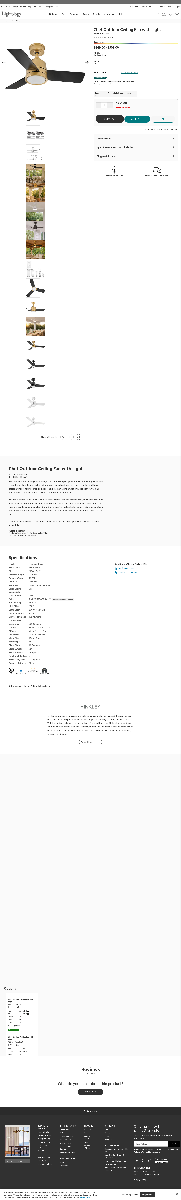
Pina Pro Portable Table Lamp (116, 1161)
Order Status (42, 1151)
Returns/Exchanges (45, 1136)
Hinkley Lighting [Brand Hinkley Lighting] (102, 33)
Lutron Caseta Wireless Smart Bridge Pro (115, 1169)
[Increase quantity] (110, 105)
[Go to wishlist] (170, 13)
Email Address (141, 1144)
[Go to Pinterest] (63, 439)
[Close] (177, 1194)
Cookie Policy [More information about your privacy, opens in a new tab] (85, 1197)
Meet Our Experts (87, 1138)
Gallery (107, 1133)
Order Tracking (148, 7)
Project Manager (66, 1136)
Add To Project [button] (154, 119)
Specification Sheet (126, 568)
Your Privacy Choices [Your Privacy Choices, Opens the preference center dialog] (130, 1194)
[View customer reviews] (162, 1161)
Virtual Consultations (68, 1133)
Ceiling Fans (19, 21)
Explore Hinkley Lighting (90, 742)
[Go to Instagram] (150, 1161)
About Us (87, 1130)
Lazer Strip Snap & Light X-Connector (114, 1157)
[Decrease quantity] (99, 105)
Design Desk (64, 1130)
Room (86, 14)
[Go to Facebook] (137, 1161)
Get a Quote (42, 1161)
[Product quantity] (104, 105)
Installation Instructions (128, 572)
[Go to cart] (177, 13)
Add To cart (13, 1030)
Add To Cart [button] (118, 119)
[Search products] (157, 13)
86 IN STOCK (100, 72)
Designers (108, 1140)
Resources (64, 1166)
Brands (96, 14)
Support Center (34, 7)
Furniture (75, 14)
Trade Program (164, 7)
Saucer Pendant (110, 1165)
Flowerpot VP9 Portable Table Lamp (116, 1151)
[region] (90, 1194)
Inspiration (109, 14)
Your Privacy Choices (42, 1147)
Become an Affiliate (88, 1147)
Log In (177, 7)
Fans (64, 14)
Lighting (53, 14)
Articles (107, 1130)
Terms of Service (148, 1152)
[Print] (78, 439)
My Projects (134, 7)
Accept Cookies (147, 1194)
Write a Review (90, 1092)
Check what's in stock (129, 73)
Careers (86, 1142)
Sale (121, 14)
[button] (4, 62)
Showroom (5, 7)
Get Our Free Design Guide (17, 1160)
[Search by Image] (164, 14)
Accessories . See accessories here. (114, 94)
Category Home (6, 21)
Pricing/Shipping (44, 1139)
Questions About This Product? (157, 175)
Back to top (90, 1111)
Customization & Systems (66, 1148)
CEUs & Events (65, 1143)
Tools (62, 1162)
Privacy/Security (44, 1142)
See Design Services (114, 175)
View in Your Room (67, 1153)
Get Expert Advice (45, 1164)
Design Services (19, 7)
